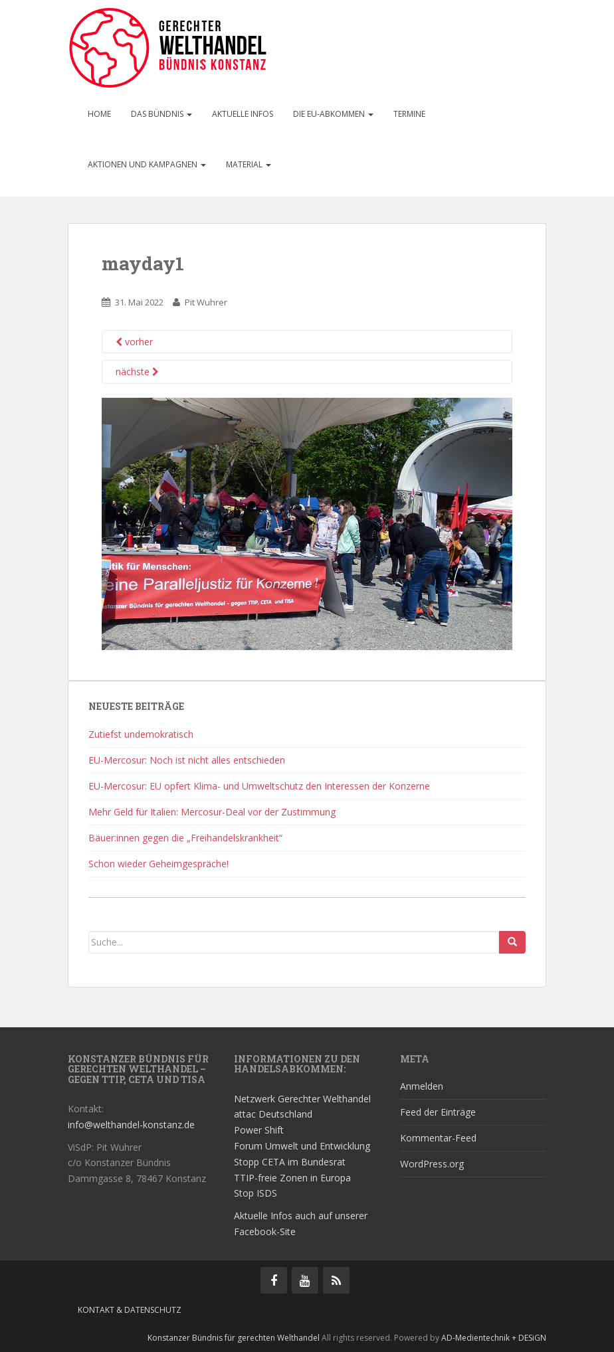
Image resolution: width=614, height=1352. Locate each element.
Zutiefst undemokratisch (140, 734)
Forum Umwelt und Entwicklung (302, 1146)
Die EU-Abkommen (333, 114)
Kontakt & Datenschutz (129, 1309)
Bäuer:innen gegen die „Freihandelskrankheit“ (185, 837)
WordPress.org (432, 1163)
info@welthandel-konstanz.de (131, 1124)
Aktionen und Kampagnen (147, 164)
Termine (409, 114)
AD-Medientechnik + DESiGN (493, 1337)
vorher (134, 341)
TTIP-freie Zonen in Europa (292, 1177)
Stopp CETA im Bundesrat (290, 1161)
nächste (137, 371)
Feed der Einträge (438, 1112)
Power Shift (259, 1130)
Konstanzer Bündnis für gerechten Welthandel (235, 1337)
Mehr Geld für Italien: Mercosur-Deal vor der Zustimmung (212, 811)
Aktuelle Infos (242, 114)
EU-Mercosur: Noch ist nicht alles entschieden (186, 760)
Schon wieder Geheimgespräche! (158, 863)
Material (248, 164)
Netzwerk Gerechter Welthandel (302, 1098)
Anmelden (421, 1086)
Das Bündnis (161, 114)
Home (99, 114)
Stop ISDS (255, 1193)
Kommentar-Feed (438, 1138)
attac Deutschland (273, 1114)
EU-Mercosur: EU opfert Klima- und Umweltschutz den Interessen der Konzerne (259, 786)
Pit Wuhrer (206, 302)
